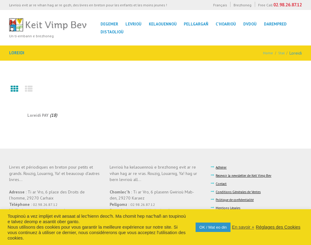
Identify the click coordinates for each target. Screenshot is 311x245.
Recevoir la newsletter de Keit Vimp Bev (248, 175)
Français (220, 4)
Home (266, 53)
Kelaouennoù (163, 24)
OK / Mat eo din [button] (213, 227)
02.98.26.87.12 (287, 5)
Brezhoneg (242, 4)
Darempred (275, 24)
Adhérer (222, 167)
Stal (281, 53)
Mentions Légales (230, 206)
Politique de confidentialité (238, 198)
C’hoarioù (226, 24)
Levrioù (133, 24)
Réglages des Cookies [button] (278, 227)
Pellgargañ (196, 24)
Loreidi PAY (38, 115)
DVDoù (250, 24)
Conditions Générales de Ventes (242, 191)
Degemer (109, 24)
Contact (222, 182)
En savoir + (243, 227)
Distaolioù (112, 32)
